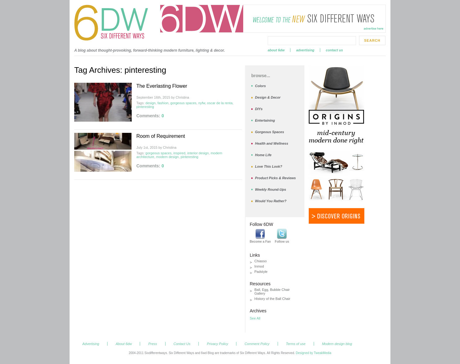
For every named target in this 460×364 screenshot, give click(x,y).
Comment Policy (256, 344)
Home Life (263, 155)
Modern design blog (337, 344)
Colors (260, 86)
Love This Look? (268, 166)
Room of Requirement (160, 136)
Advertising (305, 50)
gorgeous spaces (184, 103)
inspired (179, 153)
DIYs (258, 109)
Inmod (259, 266)
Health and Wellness (271, 143)
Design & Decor (267, 97)
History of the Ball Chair (272, 299)
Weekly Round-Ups (270, 189)
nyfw (201, 103)
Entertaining (265, 120)
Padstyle (260, 271)
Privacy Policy (217, 344)
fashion (162, 103)
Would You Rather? (270, 201)
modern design (167, 157)
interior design (198, 153)
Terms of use (296, 344)
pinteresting (145, 107)
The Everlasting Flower (161, 86)
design (150, 103)
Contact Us (334, 50)
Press (152, 344)
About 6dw (276, 50)
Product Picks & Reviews (275, 178)
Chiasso (260, 261)
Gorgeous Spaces (269, 132)
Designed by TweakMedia (313, 353)
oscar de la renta (220, 103)
